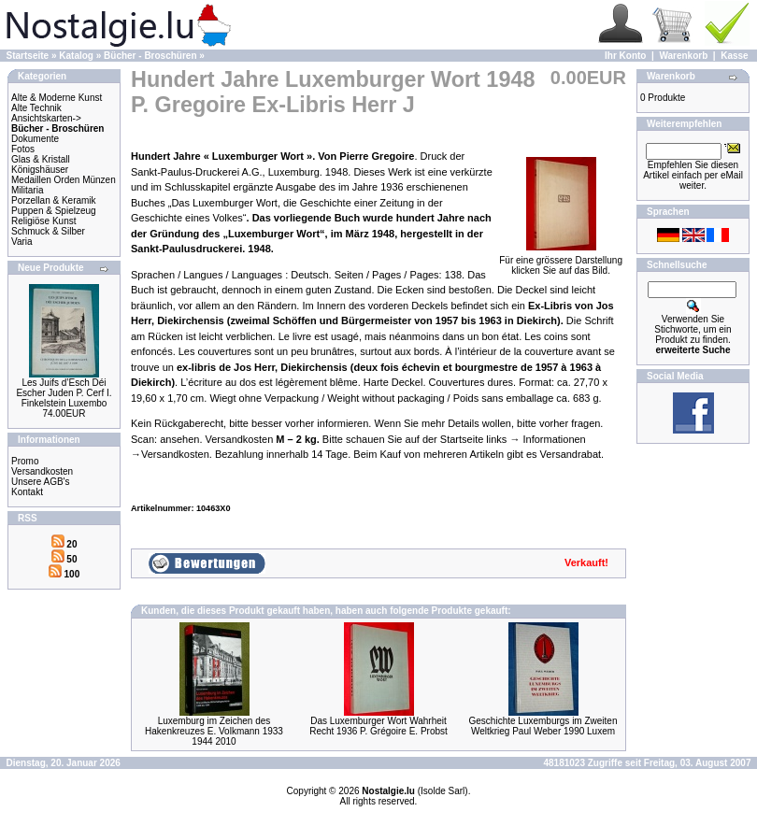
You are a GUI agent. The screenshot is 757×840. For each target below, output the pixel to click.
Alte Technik (36, 108)
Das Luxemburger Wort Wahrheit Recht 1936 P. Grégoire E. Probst (378, 726)
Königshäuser (39, 169)
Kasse (734, 55)
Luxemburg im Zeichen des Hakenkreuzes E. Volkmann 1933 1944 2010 (214, 731)
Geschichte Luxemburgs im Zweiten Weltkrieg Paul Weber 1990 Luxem (543, 726)
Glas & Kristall (40, 159)
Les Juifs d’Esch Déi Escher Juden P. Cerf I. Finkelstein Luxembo (63, 392)
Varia (22, 241)
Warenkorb (683, 55)
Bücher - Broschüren (150, 55)
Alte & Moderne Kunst (56, 98)
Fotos (23, 149)
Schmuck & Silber (48, 231)
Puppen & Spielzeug (53, 211)
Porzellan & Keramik (53, 200)
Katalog (76, 55)
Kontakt (27, 492)
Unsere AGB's (40, 482)
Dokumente (35, 139)
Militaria (27, 190)
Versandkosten (42, 471)
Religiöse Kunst (43, 221)
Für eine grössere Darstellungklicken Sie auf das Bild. (560, 261)
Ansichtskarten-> (46, 118)
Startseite (28, 55)
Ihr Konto (625, 55)
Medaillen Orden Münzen (63, 180)
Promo (24, 461)
